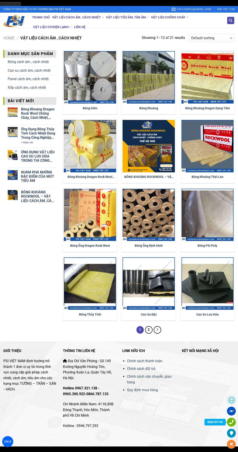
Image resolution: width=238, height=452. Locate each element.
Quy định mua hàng (142, 390)
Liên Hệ (80, 27)
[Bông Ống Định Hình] (149, 215)
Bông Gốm (90, 108)
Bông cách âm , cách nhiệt (28, 62)
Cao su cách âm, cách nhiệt (29, 70)
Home (9, 38)
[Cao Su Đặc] (149, 283)
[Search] (230, 20)
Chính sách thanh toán (145, 361)
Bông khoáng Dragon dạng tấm (207, 108)
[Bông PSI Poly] (207, 215)
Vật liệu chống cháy (169, 17)
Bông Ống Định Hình (149, 246)
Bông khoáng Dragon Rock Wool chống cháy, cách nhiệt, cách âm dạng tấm (38, 113)
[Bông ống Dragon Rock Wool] (90, 215)
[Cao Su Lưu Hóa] (207, 283)
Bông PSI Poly (207, 246)
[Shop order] (212, 38)
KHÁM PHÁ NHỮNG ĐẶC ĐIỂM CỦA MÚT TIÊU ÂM (37, 176)
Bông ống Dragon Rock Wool (90, 246)
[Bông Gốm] (90, 77)
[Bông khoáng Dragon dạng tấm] (207, 77)
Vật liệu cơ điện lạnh (52, 27)
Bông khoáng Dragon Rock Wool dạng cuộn (90, 177)
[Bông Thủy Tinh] (90, 283)
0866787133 (215, 422)
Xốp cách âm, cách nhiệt (27, 87)
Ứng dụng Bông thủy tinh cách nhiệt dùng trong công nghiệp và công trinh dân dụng (38, 133)
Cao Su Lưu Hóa (207, 314)
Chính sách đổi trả (141, 369)
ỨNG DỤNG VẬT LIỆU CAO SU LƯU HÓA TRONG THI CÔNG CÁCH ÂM (38, 156)
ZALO (7, 441)
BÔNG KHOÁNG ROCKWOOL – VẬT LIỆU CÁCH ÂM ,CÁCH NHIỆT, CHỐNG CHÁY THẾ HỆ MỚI (38, 196)
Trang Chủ (41, 17)
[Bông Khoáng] (149, 77)
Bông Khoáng (148, 108)
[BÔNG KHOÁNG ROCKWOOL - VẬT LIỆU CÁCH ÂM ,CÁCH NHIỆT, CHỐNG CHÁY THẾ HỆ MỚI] (149, 146)
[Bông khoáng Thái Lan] (207, 146)
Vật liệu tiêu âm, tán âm (127, 17)
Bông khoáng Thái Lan (207, 177)
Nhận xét (27, 142)
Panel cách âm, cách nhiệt (28, 79)
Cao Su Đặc (149, 314)
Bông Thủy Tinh (90, 314)
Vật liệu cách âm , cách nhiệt (78, 17)
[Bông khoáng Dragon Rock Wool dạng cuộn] (90, 146)
